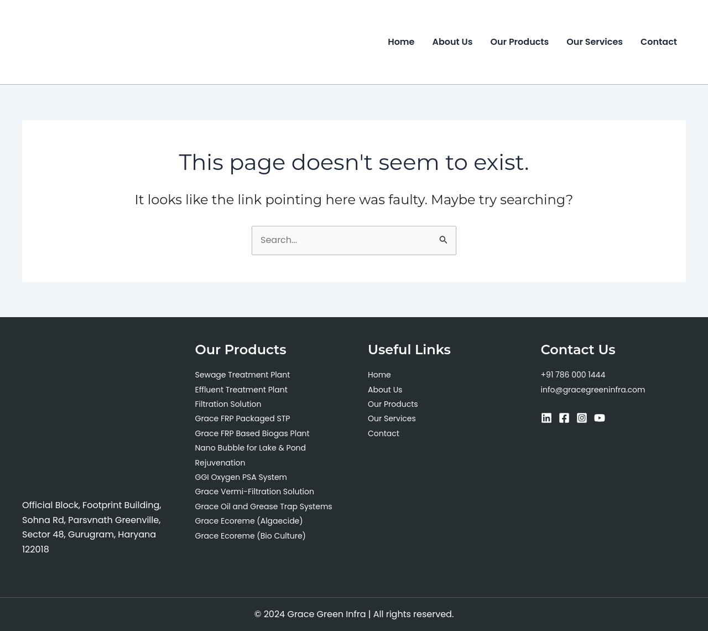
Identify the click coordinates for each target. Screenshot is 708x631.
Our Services (594, 41)
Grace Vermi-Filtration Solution (254, 491)
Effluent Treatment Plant (241, 389)
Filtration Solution (228, 404)
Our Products (519, 41)
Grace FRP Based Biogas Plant (252, 433)
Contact (659, 41)
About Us (453, 41)
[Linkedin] (546, 417)
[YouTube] (599, 417)
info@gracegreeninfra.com (593, 389)
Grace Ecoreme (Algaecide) (249, 520)
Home (401, 41)
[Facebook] (564, 417)
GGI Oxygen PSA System (241, 477)
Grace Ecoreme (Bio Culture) (250, 535)
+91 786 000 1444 (573, 374)
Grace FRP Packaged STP (242, 418)
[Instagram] (581, 417)
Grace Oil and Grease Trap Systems (263, 506)
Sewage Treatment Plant (242, 374)
